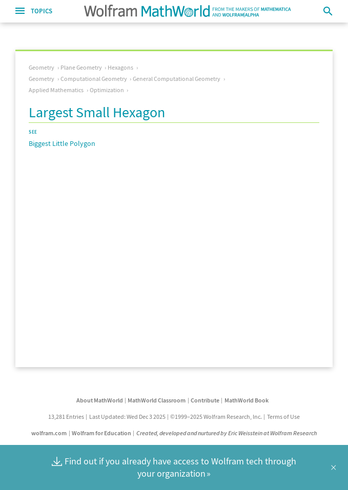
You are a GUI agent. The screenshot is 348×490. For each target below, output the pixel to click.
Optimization (107, 90)
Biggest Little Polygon (62, 143)
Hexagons (120, 67)
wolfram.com (49, 433)
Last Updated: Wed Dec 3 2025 (127, 416)
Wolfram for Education (101, 433)
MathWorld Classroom (157, 400)
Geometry (41, 67)
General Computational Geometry (176, 78)
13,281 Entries (66, 416)
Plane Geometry (81, 67)
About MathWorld (99, 400)
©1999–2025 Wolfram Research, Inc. (216, 416)
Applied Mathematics (56, 90)
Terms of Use (283, 416)
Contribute (205, 400)
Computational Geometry (93, 78)
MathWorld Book (246, 400)
